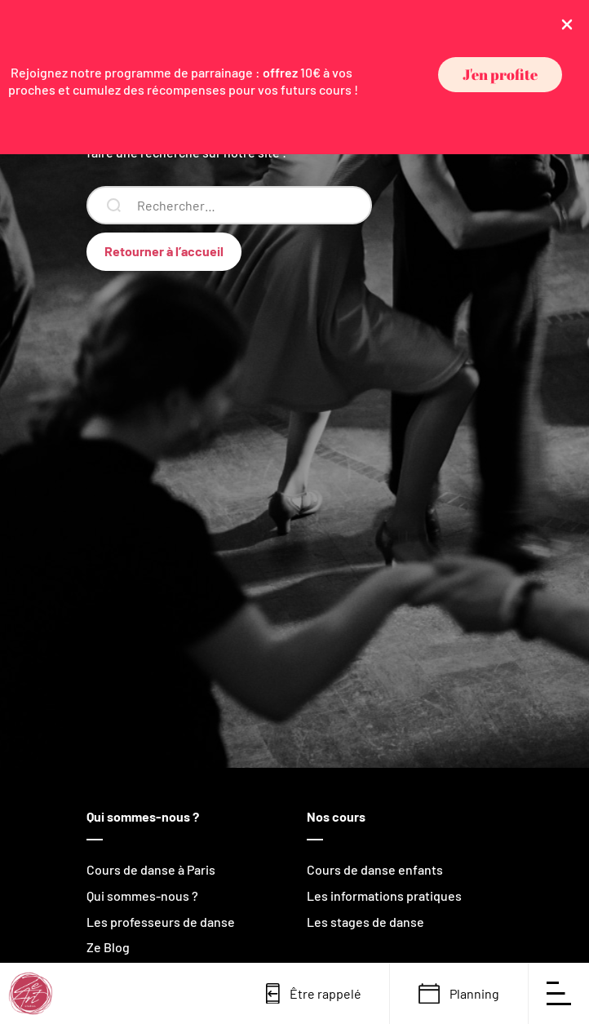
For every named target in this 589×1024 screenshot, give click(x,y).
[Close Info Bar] (567, 23)
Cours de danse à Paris (150, 869)
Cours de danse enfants (375, 869)
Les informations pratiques (384, 895)
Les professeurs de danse (160, 921)
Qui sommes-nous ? (142, 895)
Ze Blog (108, 947)
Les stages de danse (365, 921)
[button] (500, 74)
